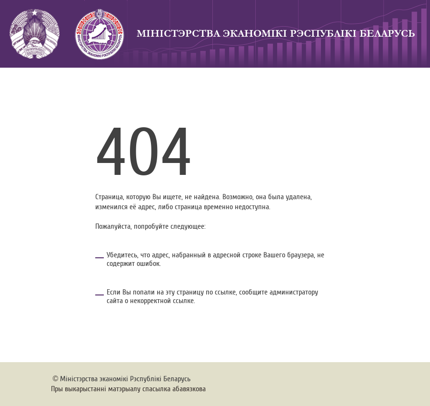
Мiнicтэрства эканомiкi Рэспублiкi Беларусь (276, 34)
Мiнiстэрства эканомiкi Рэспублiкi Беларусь (125, 379)
